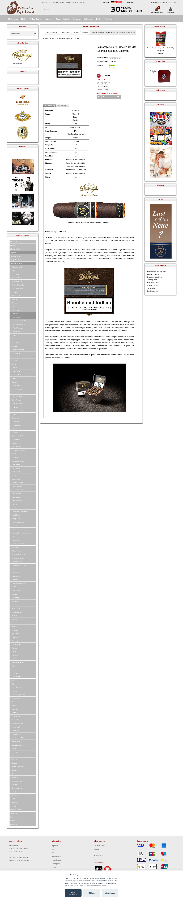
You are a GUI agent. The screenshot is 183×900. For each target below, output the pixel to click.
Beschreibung (50, 106)
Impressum (55, 846)
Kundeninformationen (154, 277)
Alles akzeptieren (73, 893)
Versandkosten (156, 2)
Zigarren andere (65, 32)
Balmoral (76, 32)
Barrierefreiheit (152, 291)
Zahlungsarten (167, 2)
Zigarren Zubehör (63, 19)
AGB (174, 2)
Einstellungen (110, 893)
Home (47, 32)
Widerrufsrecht (56, 856)
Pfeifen (24, 19)
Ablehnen (91, 893)
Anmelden (170, 11)
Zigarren (48, 19)
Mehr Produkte (17, 64)
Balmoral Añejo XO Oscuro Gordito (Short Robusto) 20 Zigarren (113, 32)
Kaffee (98, 19)
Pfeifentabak (13, 19)
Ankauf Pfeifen (152, 285)
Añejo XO (85, 32)
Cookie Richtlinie (153, 274)
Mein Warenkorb (157, 11)
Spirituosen (88, 19)
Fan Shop (108, 19)
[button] (99, 97)
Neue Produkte (159, 26)
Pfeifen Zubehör (36, 19)
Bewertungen (63, 106)
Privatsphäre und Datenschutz (157, 271)
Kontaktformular (153, 282)
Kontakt (54, 867)
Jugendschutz (151, 288)
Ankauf (96, 850)
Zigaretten (77, 19)
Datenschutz (55, 853)
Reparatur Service (99, 846)
